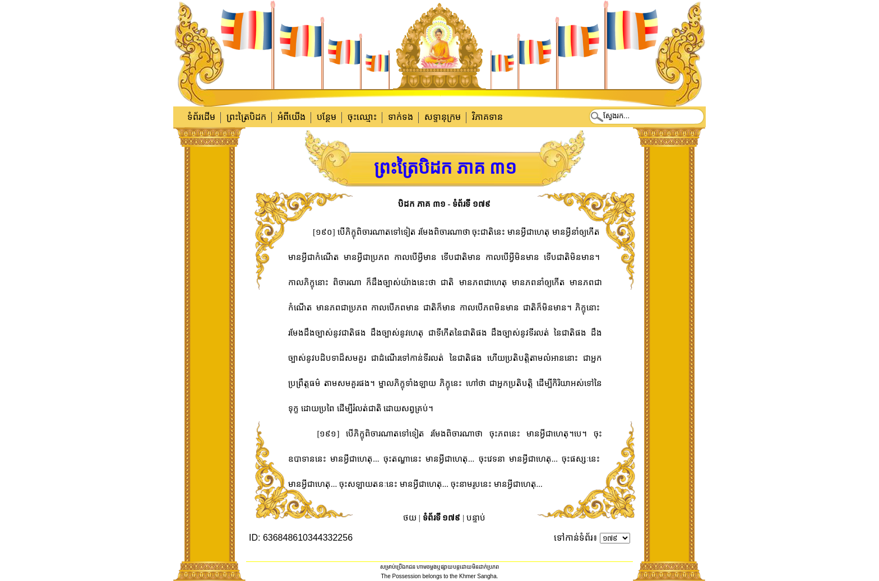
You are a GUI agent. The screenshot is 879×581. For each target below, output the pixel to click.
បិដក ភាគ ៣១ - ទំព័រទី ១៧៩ (444, 203)
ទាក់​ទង (400, 117)
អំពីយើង (291, 117)
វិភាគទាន (487, 117)
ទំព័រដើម (201, 117)
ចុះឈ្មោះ (362, 117)
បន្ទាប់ (475, 517)
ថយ (410, 517)
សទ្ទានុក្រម (442, 117)
